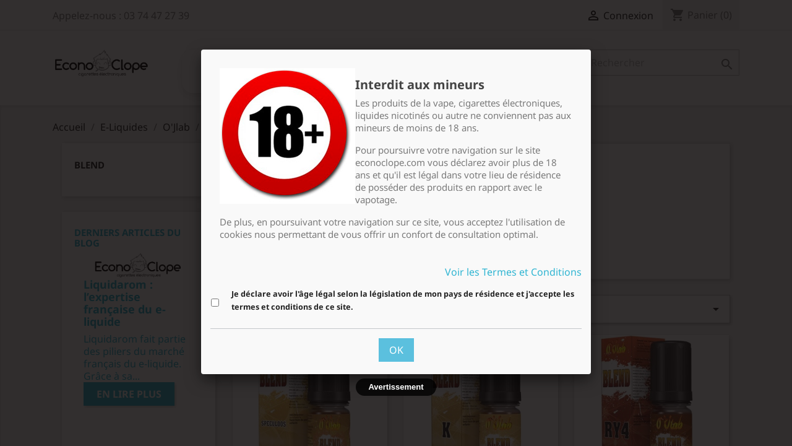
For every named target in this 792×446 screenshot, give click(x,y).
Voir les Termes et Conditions (513, 272)
